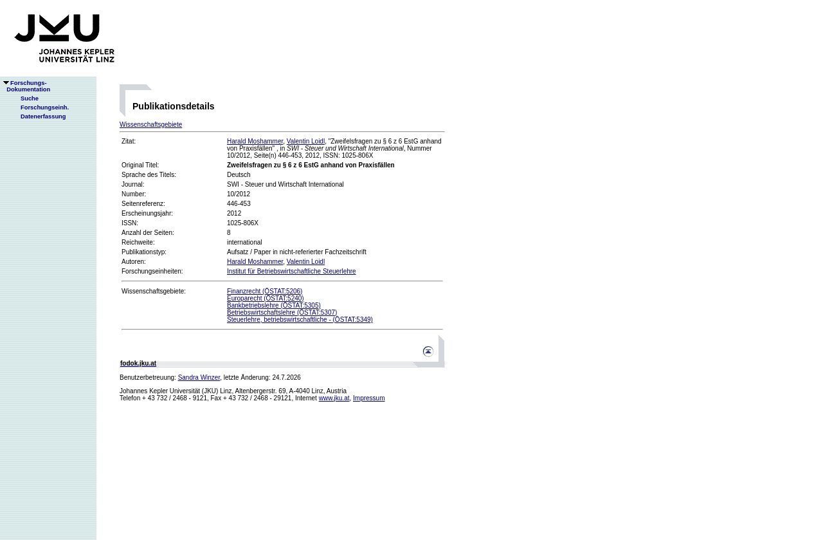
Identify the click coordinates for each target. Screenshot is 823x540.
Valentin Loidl (306, 141)
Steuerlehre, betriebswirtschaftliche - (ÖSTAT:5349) (300, 319)
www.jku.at (334, 398)
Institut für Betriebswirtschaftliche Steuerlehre (291, 271)
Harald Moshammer (255, 141)
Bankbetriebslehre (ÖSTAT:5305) (274, 305)
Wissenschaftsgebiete (151, 124)
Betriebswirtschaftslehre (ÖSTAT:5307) (282, 312)
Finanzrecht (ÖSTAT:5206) (264, 291)
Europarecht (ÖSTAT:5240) (265, 298)
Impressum (368, 398)
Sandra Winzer (199, 377)
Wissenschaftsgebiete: (154, 291)
